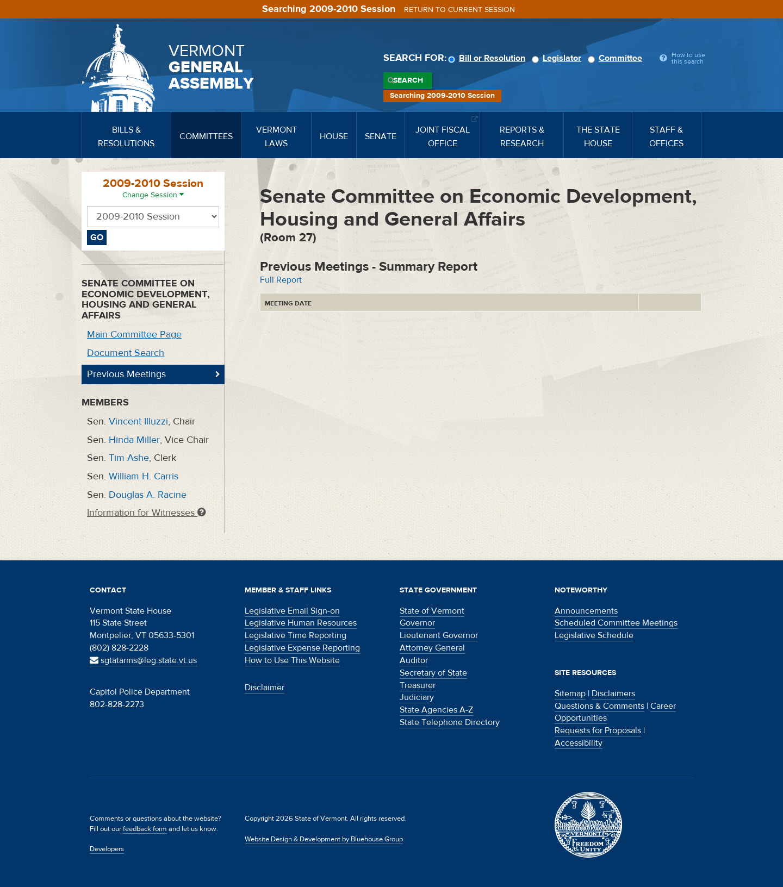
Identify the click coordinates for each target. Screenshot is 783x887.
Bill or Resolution (488, 58)
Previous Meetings (126, 374)
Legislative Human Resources (301, 622)
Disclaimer (264, 687)
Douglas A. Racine (148, 495)
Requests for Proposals (598, 730)
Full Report (281, 279)
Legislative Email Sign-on (292, 610)
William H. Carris (143, 476)
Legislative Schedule (594, 635)
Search (408, 80)
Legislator (558, 58)
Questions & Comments (599, 706)
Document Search (125, 353)
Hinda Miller (134, 440)
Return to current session (459, 10)
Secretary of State (433, 672)
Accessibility (578, 743)
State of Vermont (432, 610)
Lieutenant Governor (439, 635)
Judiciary (417, 697)
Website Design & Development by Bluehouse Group (324, 839)
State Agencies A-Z (436, 709)
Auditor (414, 660)
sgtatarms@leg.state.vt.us (143, 660)
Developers (107, 849)
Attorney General (432, 647)
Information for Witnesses (146, 513)
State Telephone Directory (450, 722)
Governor (417, 622)
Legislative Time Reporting (295, 635)
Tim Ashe (129, 458)
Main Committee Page (134, 334)
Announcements (586, 610)
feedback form (145, 828)
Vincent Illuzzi (138, 421)
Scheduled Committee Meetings (616, 622)
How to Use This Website (292, 660)
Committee (616, 58)
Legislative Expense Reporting (302, 647)
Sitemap (570, 693)
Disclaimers (613, 693)
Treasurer (418, 685)
